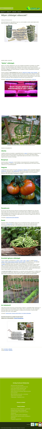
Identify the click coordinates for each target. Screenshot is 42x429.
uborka (25, 153)
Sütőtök (6, 261)
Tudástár (8, 11)
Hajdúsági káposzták (17, 79)
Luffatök (2, 261)
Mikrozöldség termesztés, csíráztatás (19, 394)
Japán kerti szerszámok (16, 395)
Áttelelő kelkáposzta (9, 79)
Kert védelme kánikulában (26, 313)
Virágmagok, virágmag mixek (17, 397)
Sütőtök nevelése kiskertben (13, 261)
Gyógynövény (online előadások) (18, 410)
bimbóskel (35, 72)
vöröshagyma (19, 169)
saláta (28, 260)
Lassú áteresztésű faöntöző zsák (18, 388)
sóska (21, 260)
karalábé (28, 72)
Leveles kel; (34, 79)
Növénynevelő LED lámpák (17, 385)
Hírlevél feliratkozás (18, 318)
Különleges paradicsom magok (18, 389)
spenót (18, 260)
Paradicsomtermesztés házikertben (12, 217)
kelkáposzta (25, 72)
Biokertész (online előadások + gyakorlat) (20, 408)
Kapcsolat (19, 11)
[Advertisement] (21, 2)
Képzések (2, 11)
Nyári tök (35, 260)
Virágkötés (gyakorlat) (16, 419)
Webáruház (14, 11)
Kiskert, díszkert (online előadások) (19, 414)
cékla (24, 260)
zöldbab (3, 264)
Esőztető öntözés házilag (16, 313)
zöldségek (10, 350)
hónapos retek (9, 223)
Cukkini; (24, 261)
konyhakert (6, 350)
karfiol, (32, 72)
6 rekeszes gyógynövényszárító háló (19, 386)
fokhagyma (26, 169)
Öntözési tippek (8, 313)
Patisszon (20, 261)
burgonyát (11, 162)
